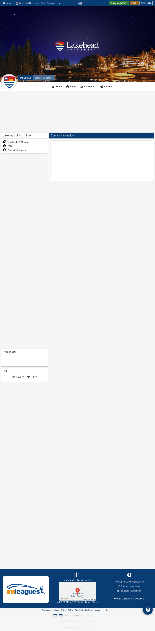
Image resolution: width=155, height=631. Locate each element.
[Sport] (71, 87)
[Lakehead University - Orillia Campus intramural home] (25, 77)
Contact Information (14, 150)
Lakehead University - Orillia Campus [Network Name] (35, 3)
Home (59, 86)
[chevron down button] (59, 3)
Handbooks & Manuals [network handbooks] (130, 591)
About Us (99, 610)
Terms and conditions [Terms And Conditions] (50, 610)
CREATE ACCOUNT (118, 3)
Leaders (108, 86)
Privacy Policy (67, 610)
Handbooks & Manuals (16, 142)
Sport (73, 86)
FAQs (8, 146)
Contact (109, 610)
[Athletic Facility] (77, 591)
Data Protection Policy (84, 610)
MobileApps (146, 3)
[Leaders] (107, 87)
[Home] (57, 87)
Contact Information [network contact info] (130, 586)
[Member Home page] (6, 3)
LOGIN (134, 3)
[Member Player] (81, 3)
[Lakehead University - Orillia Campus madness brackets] (43, 77)
